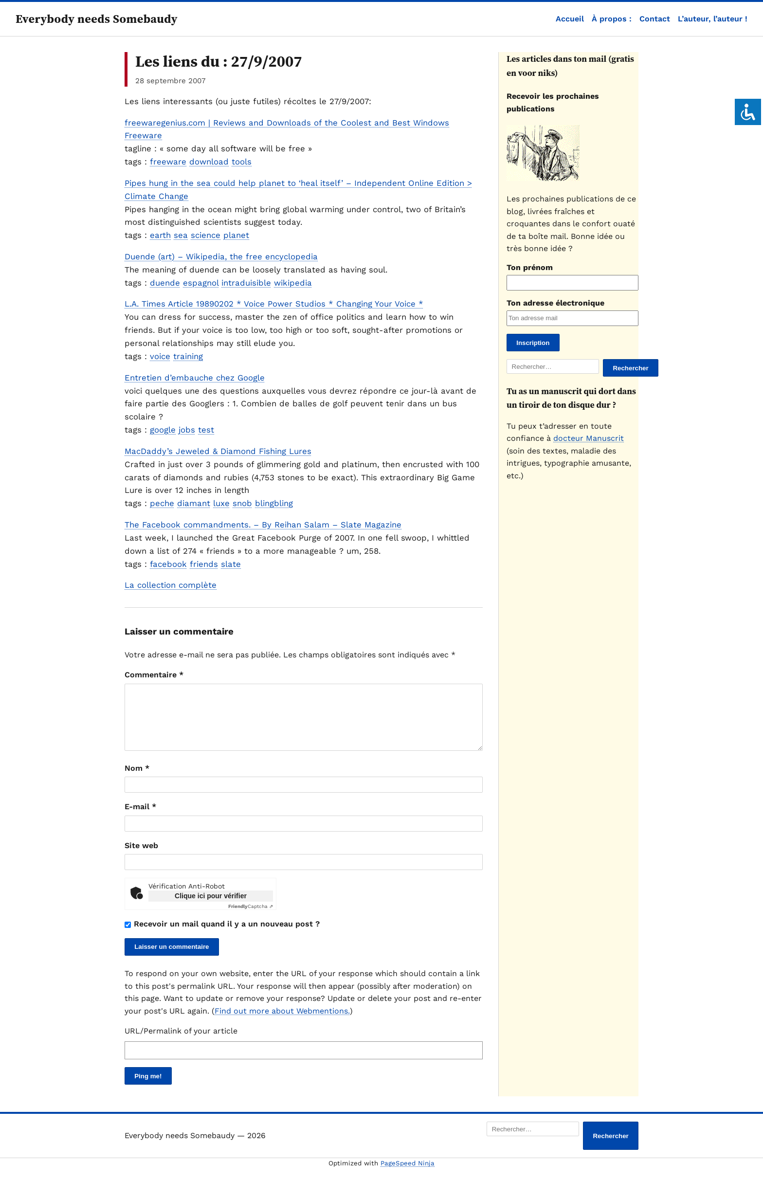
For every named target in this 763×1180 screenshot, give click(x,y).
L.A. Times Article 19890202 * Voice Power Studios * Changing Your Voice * (274, 304)
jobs (187, 430)
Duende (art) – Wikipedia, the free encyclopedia (221, 256)
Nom (137, 779)
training (188, 356)
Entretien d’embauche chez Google (195, 377)
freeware (168, 161)
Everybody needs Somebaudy (97, 19)
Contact (654, 18)
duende (165, 283)
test (206, 430)
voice (160, 356)
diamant (193, 503)
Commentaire (154, 674)
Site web (141, 857)
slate (231, 564)
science (205, 235)
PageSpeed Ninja (408, 1175)
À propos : (612, 18)
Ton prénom (530, 267)
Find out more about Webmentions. (282, 1022)
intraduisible (246, 283)
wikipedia (293, 283)
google (163, 430)
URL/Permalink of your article (181, 1042)
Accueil (570, 18)
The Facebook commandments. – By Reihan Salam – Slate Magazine (263, 524)
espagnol (200, 283)
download (209, 161)
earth (160, 235)
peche (162, 503)
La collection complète (171, 585)
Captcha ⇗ (250, 918)
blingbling (274, 503)
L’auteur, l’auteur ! (712, 18)
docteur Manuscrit (588, 438)
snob (242, 503)
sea (181, 235)
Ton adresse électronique (555, 303)
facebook (168, 564)
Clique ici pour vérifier (211, 907)
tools (242, 161)
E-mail (140, 818)
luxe (221, 503)
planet (236, 235)
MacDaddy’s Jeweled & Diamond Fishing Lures (218, 451)
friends (204, 564)
